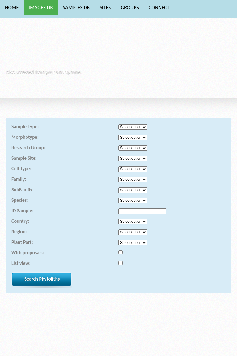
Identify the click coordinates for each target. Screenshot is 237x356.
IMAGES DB (41, 7)
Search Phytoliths (42, 279)
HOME (12, 7)
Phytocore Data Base (49, 48)
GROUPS (130, 7)
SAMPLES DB (76, 7)
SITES (105, 7)
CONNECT (159, 7)
